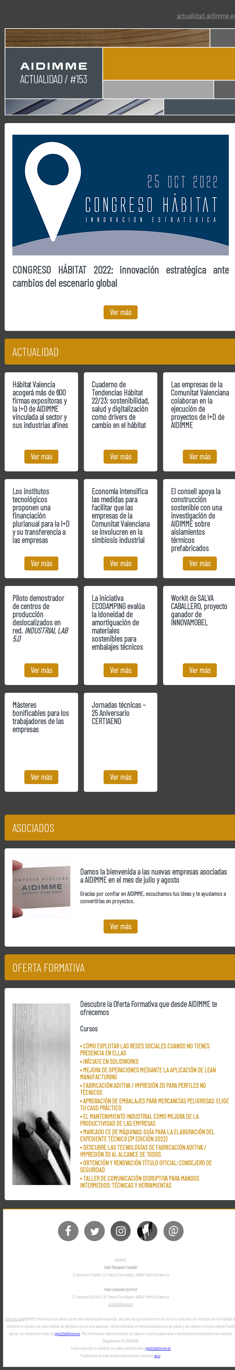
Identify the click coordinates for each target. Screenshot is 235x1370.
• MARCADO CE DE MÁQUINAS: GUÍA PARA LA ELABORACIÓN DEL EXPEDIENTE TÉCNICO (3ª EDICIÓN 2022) (147, 1135)
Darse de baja (14, 1318)
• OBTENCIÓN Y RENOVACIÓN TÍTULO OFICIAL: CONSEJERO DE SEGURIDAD (146, 1166)
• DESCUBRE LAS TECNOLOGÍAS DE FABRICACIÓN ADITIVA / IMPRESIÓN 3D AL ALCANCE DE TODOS (143, 1150)
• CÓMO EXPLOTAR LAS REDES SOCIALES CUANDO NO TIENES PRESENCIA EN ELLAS (144, 1049)
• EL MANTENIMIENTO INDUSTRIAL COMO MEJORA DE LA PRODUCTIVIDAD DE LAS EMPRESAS (139, 1119)
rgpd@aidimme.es (67, 1333)
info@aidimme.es (121, 1304)
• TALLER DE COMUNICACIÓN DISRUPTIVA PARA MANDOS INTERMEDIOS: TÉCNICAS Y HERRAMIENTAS (139, 1181)
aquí (157, 1355)
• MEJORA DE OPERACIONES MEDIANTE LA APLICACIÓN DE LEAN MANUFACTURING (148, 1073)
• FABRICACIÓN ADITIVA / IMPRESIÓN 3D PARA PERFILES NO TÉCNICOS (143, 1088)
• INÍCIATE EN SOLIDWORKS (109, 1061)
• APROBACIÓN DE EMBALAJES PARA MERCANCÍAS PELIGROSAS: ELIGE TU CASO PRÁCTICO (154, 1104)
